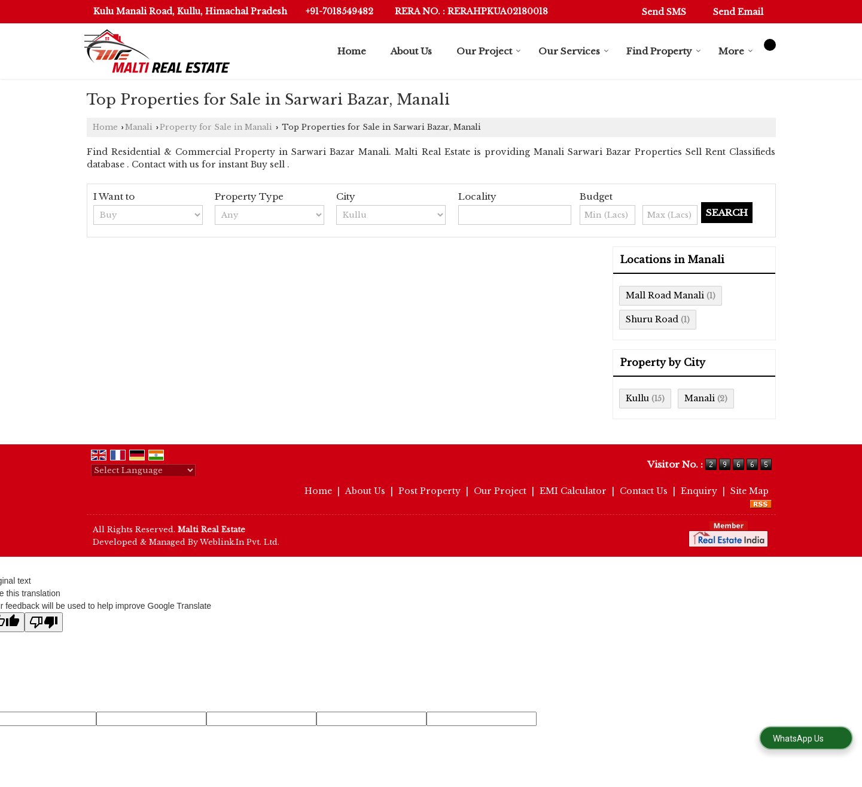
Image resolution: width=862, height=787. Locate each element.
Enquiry (699, 491)
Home (351, 51)
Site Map (749, 491)
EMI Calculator (573, 491)
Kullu (637, 398)
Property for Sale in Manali (216, 127)
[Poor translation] (44, 622)
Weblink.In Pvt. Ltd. (239, 542)
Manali (139, 127)
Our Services (573, 51)
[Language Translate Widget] (143, 470)
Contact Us (644, 491)
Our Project (488, 51)
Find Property (663, 51)
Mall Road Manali (665, 295)
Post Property (429, 491)
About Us (411, 51)
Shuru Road (652, 319)
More (735, 51)
